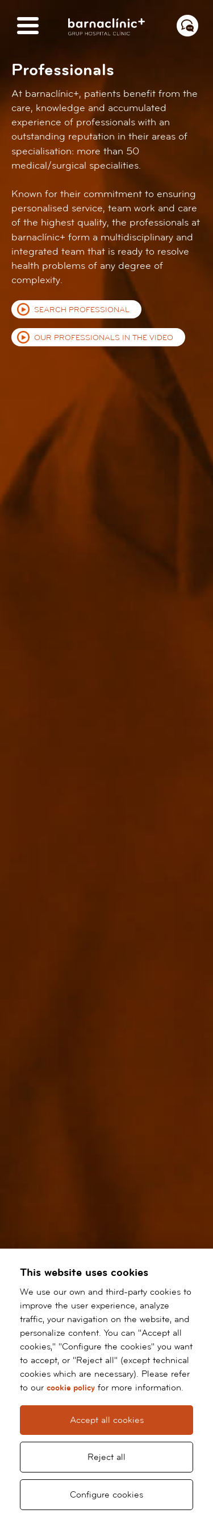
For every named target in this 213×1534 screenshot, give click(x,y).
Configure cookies (106, 1494)
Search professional (82, 310)
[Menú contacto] (187, 25)
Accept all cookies (107, 1420)
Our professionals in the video (103, 338)
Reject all (106, 1457)
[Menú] (28, 26)
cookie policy (71, 1387)
